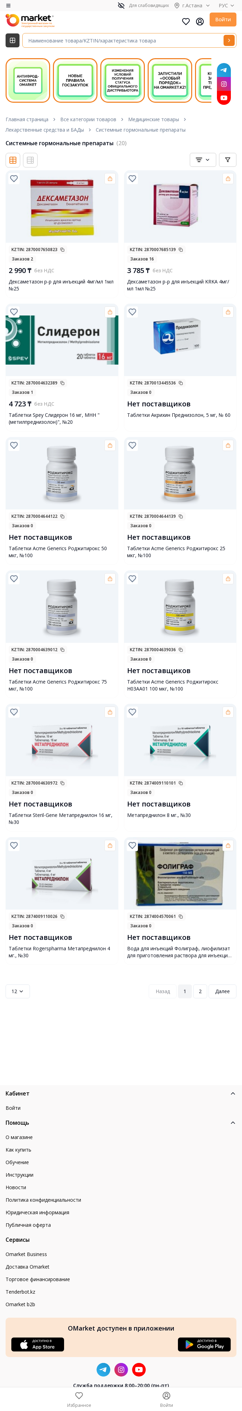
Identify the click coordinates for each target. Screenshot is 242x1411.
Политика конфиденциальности (43, 1199)
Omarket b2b (20, 1304)
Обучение (17, 1162)
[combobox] (203, 160)
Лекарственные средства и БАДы (45, 129)
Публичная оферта (28, 1225)
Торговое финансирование (38, 1279)
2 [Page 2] (200, 991)
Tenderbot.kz (20, 1291)
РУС (227, 5)
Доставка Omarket (27, 1266)
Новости (16, 1187)
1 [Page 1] (185, 991)
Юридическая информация (37, 1212)
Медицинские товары (153, 119)
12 (17, 991)
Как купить (18, 1149)
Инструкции (19, 1174)
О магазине (19, 1137)
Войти (223, 19)
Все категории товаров (88, 119)
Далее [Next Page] (222, 991)
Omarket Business (26, 1254)
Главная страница (27, 119)
